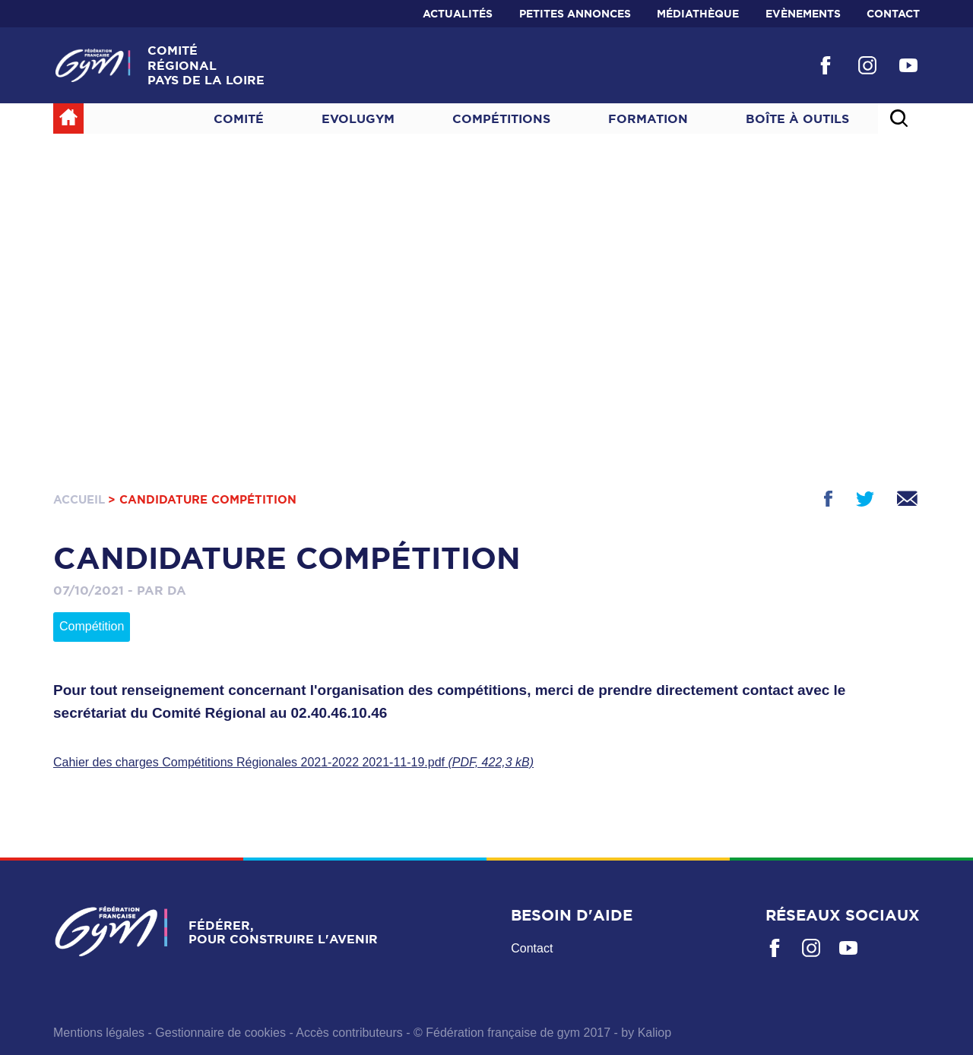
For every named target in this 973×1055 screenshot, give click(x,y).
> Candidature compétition (202, 499)
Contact (893, 14)
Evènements (803, 14)
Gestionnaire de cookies (220, 1032)
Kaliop (654, 1032)
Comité (239, 118)
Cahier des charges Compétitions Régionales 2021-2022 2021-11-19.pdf (293, 762)
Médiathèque (698, 14)
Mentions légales (98, 1032)
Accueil (79, 499)
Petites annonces (575, 14)
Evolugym (358, 118)
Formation (648, 118)
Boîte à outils (797, 118)
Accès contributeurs (349, 1032)
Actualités (458, 14)
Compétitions (501, 118)
